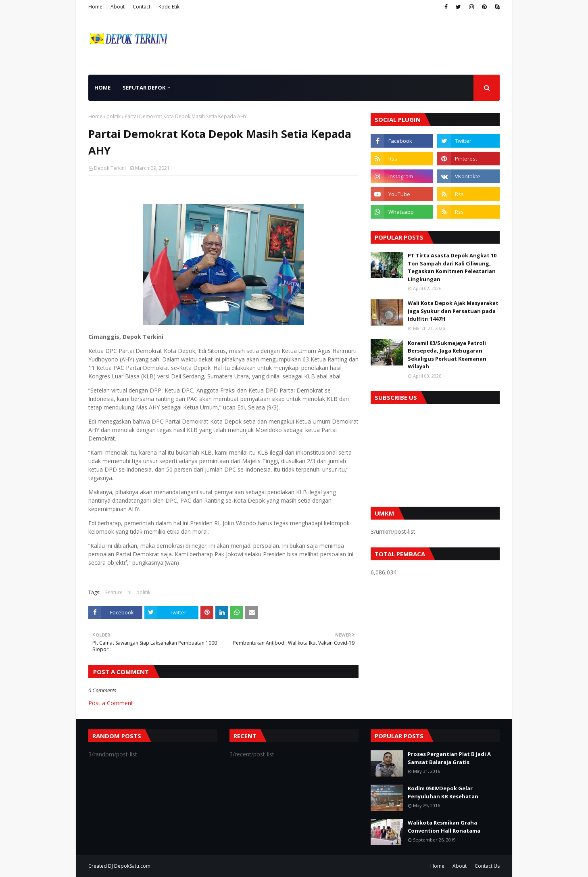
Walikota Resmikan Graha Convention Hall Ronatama (444, 826)
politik (113, 116)
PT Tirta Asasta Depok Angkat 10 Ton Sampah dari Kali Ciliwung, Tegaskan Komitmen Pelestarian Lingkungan (452, 267)
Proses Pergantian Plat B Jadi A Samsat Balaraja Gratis (449, 758)
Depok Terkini (110, 168)
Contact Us (487, 865)
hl (129, 592)
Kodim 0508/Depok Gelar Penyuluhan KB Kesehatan (443, 792)
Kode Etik (168, 6)
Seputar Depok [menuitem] (144, 87)
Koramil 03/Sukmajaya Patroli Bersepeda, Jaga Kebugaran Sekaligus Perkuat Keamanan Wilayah (447, 354)
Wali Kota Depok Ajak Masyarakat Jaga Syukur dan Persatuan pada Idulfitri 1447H (453, 310)
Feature (114, 592)
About (118, 6)
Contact (141, 6)
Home (95, 6)
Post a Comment (110, 703)
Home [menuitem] (102, 87)
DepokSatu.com (132, 865)
